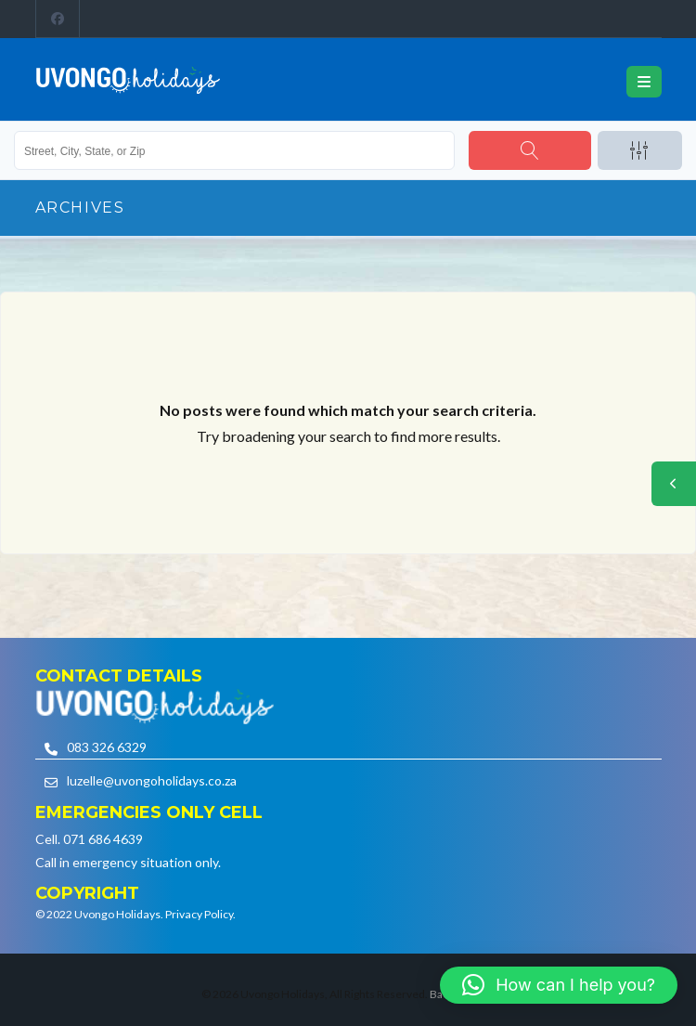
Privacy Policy (199, 914)
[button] (558, 985)
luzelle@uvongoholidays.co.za (152, 780)
